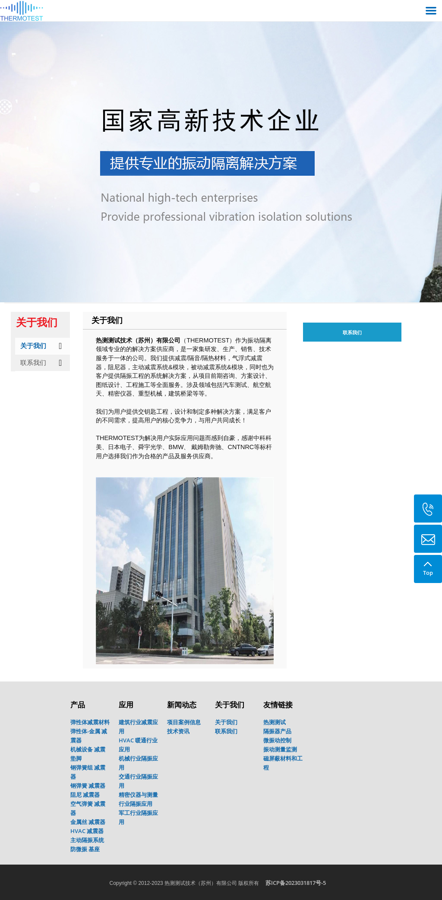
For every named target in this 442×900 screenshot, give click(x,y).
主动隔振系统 (87, 840)
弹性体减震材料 (90, 722)
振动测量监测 (280, 749)
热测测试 (274, 722)
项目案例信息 (184, 722)
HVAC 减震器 (87, 831)
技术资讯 (178, 731)
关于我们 (33, 346)
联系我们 (33, 362)
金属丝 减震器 (87, 822)
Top (427, 566)
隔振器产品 (277, 731)
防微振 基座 (85, 849)
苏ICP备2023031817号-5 (295, 883)
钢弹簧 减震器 (87, 785)
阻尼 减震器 (85, 795)
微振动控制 (277, 740)
